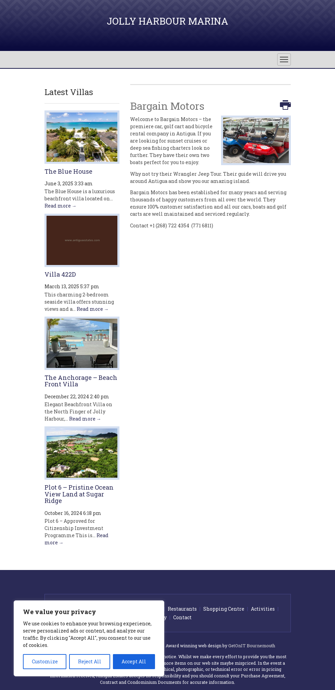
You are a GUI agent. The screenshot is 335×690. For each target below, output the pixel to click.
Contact (182, 617)
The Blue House (68, 171)
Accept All (133, 661)
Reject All (89, 661)
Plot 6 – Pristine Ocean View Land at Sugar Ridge (79, 494)
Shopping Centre (223, 609)
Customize (45, 661)
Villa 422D (60, 274)
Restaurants (182, 609)
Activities (263, 609)
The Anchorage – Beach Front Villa (80, 380)
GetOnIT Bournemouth (251, 645)
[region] (89, 638)
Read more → (60, 205)
